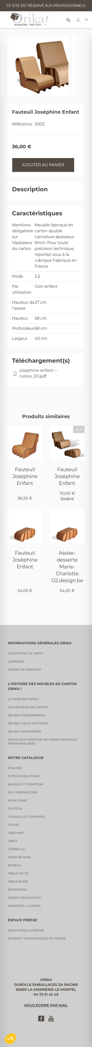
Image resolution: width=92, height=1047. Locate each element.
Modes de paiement (24, 669)
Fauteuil (15, 808)
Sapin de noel (20, 857)
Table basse (18, 881)
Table (12, 841)
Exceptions (17, 889)
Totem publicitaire (24, 776)
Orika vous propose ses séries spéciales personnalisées (43, 741)
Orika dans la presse (26, 930)
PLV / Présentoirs (23, 792)
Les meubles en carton (28, 707)
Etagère (15, 768)
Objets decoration (24, 897)
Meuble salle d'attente (28, 723)
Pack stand (17, 800)
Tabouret (16, 833)
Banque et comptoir (25, 784)
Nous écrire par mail (46, 1005)
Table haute (18, 873)
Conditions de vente (25, 653)
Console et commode (26, 816)
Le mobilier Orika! (23, 699)
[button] (10, 1039)
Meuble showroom (24, 731)
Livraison (16, 661)
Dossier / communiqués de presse (37, 938)
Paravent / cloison (24, 906)
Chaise (13, 825)
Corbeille (16, 849)
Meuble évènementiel (26, 715)
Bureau (14, 865)
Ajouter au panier (43, 165)
